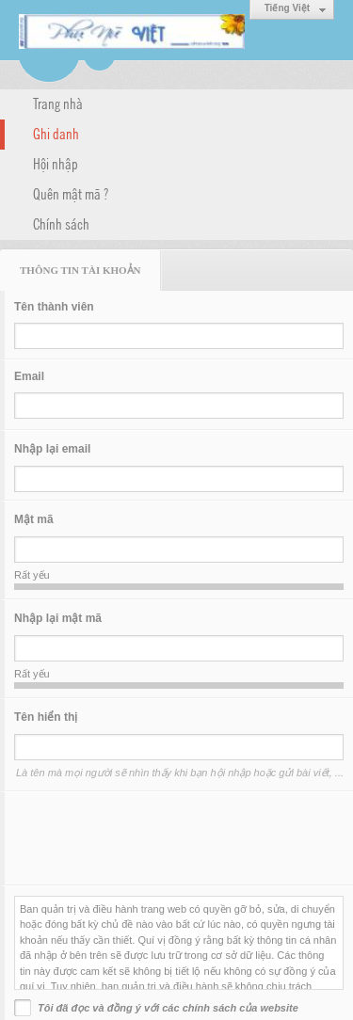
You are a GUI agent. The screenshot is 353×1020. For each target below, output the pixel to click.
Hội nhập (55, 162)
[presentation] (157, 838)
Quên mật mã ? (70, 193)
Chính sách (61, 223)
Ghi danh (56, 132)
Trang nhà (58, 102)
